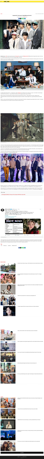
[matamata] (6, 1)
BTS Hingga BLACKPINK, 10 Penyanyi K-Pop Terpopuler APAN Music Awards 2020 (13, 194)
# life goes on (5, 245)
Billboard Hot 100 (25, 56)
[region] (22, 8)
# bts (1, 245)
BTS (6, 56)
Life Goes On (17, 56)
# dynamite (9, 245)
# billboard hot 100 (14, 245)
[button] (1, 1)
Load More (22, 452)
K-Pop (1, 13)
